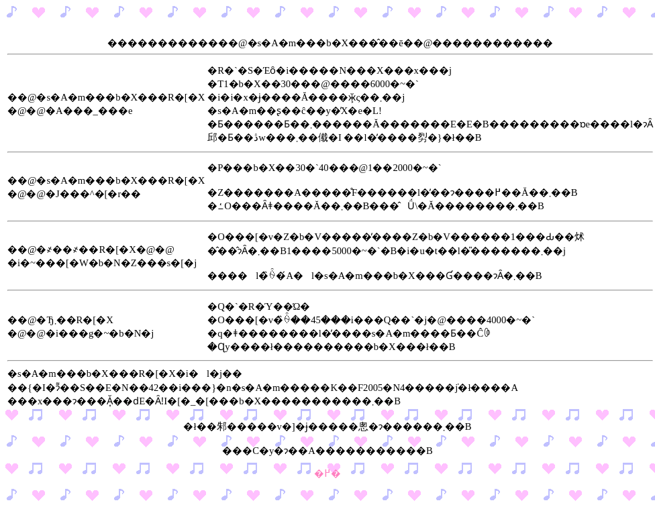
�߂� (327, 473)
